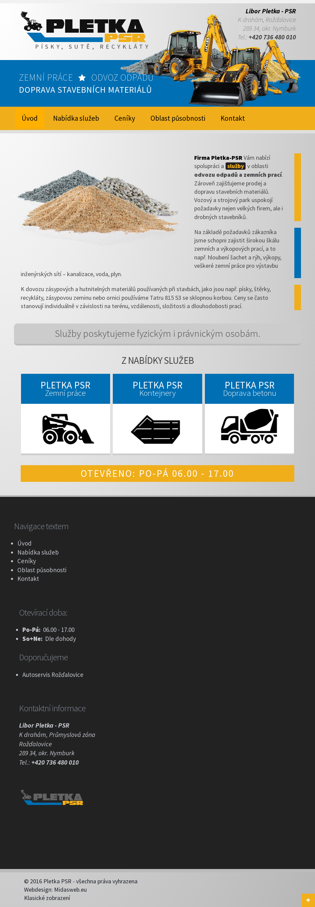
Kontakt (233, 118)
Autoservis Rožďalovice (52, 675)
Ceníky (124, 118)
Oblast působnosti (177, 118)
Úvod (24, 543)
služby (235, 166)
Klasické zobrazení (47, 898)
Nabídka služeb (76, 118)
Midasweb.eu (70, 889)
